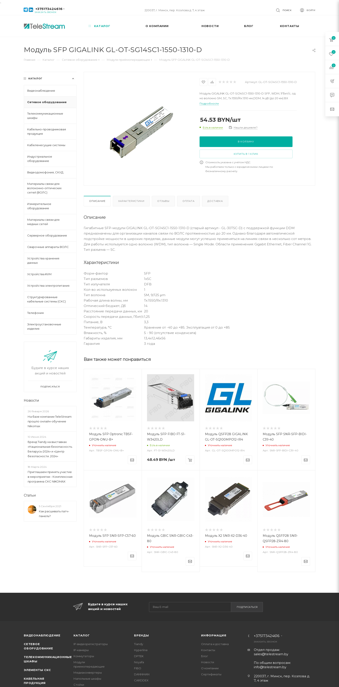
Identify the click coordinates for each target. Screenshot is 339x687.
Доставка (215, 201)
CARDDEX (141, 680)
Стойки (79, 684)
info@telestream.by (270, 667)
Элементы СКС (37, 670)
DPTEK (139, 656)
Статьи (30, 495)
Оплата (188, 201)
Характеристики (131, 201)
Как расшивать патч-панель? (54, 514)
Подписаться (247, 607)
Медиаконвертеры (88, 672)
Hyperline (141, 650)
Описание (97, 201)
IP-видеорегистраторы (91, 644)
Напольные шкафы (87, 678)
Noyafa (139, 662)
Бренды (141, 635)
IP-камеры (81, 650)
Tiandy (138, 644)
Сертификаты (211, 674)
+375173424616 (48, 9)
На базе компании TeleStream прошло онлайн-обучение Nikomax (50, 421)
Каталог (82, 635)
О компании (210, 668)
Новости (31, 400)
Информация (213, 635)
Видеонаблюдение (42, 635)
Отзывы (163, 201)
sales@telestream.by (271, 654)
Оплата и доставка (215, 644)
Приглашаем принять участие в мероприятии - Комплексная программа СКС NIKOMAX (50, 476)
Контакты (208, 650)
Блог (204, 656)
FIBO (137, 668)
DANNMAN (141, 674)
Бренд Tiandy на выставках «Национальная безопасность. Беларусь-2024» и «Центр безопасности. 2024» (50, 449)
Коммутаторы (84, 656)
